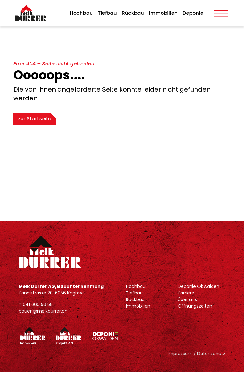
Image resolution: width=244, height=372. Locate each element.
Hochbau (81, 13)
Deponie (192, 13)
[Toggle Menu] (221, 13)
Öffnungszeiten (195, 306)
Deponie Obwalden (198, 286)
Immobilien (163, 13)
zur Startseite (35, 118)
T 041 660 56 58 (36, 304)
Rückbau (133, 13)
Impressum (180, 353)
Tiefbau (107, 13)
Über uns (187, 299)
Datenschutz (211, 353)
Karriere (186, 293)
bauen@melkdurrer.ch (43, 311)
